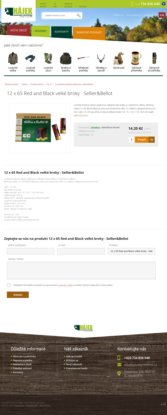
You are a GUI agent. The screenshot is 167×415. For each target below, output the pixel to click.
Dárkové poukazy (68, 5)
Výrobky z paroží (101, 69)
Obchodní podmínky (24, 356)
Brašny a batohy (66, 69)
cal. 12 (49, 84)
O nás (55, 5)
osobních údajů (65, 285)
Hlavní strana (43, 5)
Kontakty (18, 372)
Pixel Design (19, 405)
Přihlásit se (118, 15)
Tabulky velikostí (22, 368)
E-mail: (62, 245)
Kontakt (83, 6)
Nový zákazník (133, 15)
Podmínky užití (32, 405)
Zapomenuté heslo (76, 368)
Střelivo (25, 84)
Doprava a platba (22, 360)
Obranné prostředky (154, 69)
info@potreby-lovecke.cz (140, 365)
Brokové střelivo (37, 84)
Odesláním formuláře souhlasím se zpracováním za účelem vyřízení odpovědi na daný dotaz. (60, 285)
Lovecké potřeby (30, 69)
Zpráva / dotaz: (16, 258)
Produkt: (113, 245)
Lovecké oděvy (12, 69)
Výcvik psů (118, 67)
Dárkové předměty (136, 69)
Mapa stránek (44, 405)
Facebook (164, 4)
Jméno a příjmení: (17, 245)
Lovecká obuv (48, 69)
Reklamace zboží (22, 364)
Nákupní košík (74, 356)
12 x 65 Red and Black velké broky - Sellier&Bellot (74, 84)
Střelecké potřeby (83, 69)
